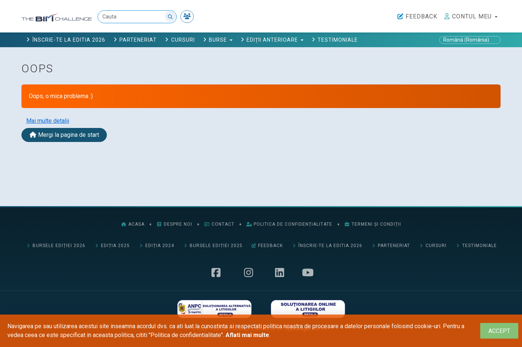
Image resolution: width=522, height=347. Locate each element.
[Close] (499, 331)
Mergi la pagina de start (64, 134)
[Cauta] (137, 16)
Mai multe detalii (47, 120)
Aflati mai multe (247, 335)
